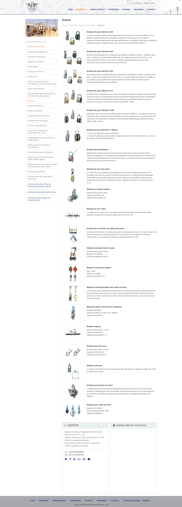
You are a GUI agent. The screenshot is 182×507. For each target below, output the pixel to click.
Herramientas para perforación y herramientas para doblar (42, 94)
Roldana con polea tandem (98, 189)
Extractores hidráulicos (37, 52)
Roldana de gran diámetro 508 (100, 32)
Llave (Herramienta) (36, 88)
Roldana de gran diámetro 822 (100, 71)
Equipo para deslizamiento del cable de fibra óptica (41, 158)
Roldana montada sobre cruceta (101, 248)
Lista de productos (35, 41)
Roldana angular (94, 326)
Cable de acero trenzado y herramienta (39, 146)
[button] (81, 9)
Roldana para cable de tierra (99, 404)
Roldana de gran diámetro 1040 (100, 110)
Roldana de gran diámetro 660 (100, 51)
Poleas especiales (35, 110)
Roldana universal (94, 365)
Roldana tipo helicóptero (97, 149)
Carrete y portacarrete (37, 125)
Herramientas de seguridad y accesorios (40, 177)
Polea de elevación (35, 106)
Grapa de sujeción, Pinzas (39, 115)
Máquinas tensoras (36, 61)
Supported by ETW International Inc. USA (91, 504)
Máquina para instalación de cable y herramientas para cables (42, 165)
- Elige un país (144, 3)
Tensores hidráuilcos (36, 57)
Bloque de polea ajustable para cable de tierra (107, 287)
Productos (73, 25)
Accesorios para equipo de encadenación (39, 199)
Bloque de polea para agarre (99, 267)
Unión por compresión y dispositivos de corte (38, 131)
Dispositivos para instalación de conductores (41, 138)
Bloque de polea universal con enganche (104, 307)
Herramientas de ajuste (38, 120)
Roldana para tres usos (97, 346)
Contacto (72, 425)
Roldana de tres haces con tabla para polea (105, 228)
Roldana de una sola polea (98, 169)
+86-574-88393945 (76, 452)
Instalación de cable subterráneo (42, 192)
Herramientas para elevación (40, 152)
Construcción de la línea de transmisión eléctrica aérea (39, 185)
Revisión (146, 500)
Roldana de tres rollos (96, 209)
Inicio (64, 25)
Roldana (31, 101)
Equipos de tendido (87, 25)
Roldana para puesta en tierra (100, 385)
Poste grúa (32, 76)
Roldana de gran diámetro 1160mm (102, 130)
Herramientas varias (36, 171)
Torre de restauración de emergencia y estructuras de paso (42, 82)
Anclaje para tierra (36, 71)
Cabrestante (33, 66)
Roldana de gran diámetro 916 (100, 90)
